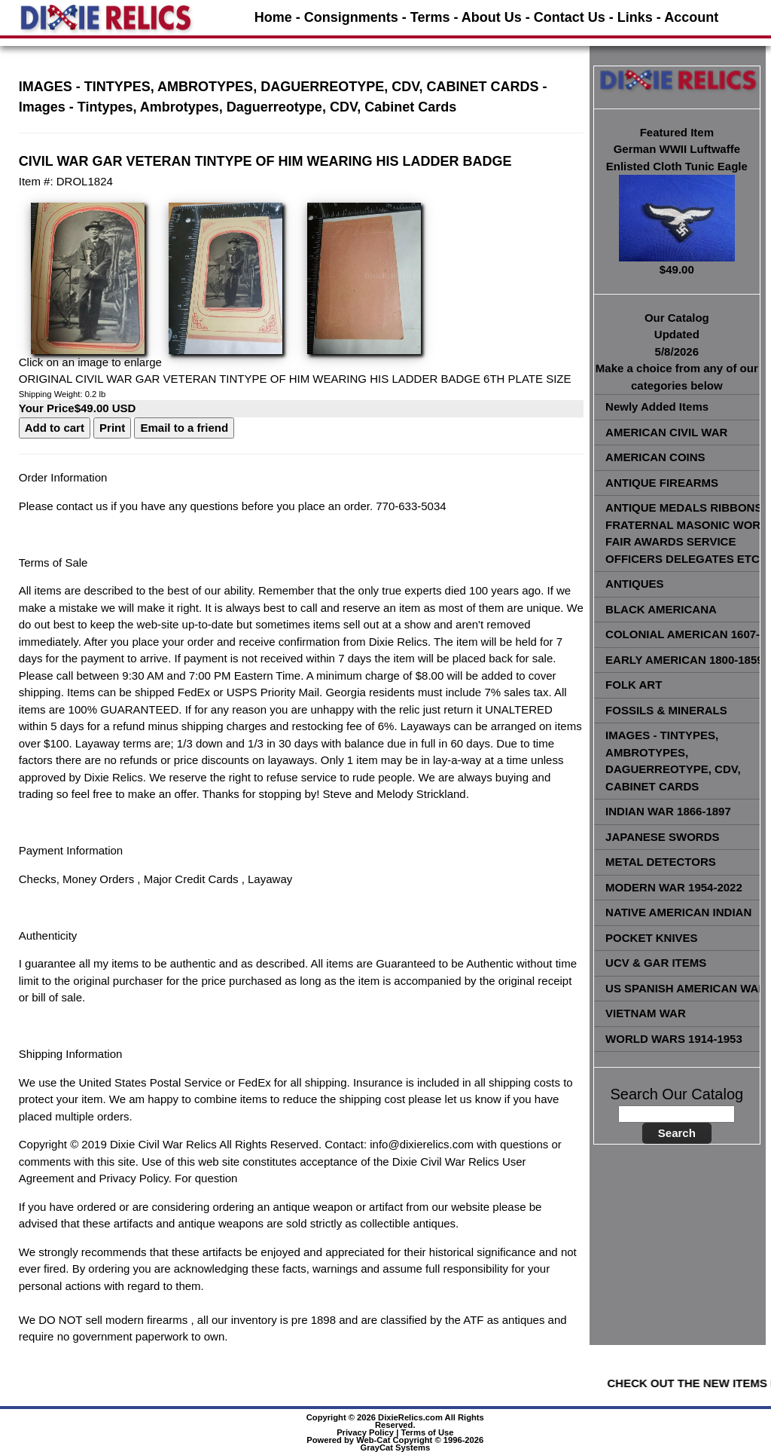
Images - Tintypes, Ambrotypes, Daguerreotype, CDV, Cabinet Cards (238, 107)
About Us (492, 17)
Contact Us (569, 17)
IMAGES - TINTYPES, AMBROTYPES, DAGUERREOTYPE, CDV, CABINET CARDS (279, 86)
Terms (430, 17)
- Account (687, 17)
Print (112, 427)
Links (635, 17)
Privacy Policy (365, 1432)
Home (273, 17)
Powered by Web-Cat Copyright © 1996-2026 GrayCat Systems (394, 1443)
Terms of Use (427, 1432)
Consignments (351, 17)
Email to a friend (184, 427)
